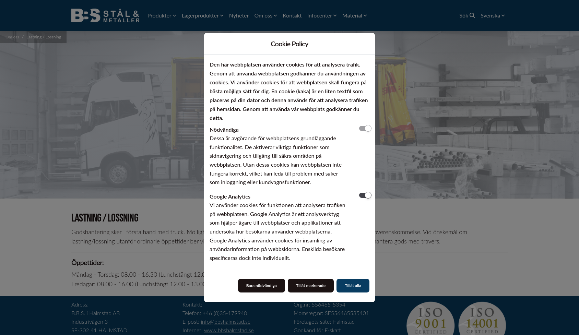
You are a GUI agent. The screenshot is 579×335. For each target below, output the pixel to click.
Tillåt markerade (311, 285)
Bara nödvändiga (261, 285)
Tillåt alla (353, 285)
